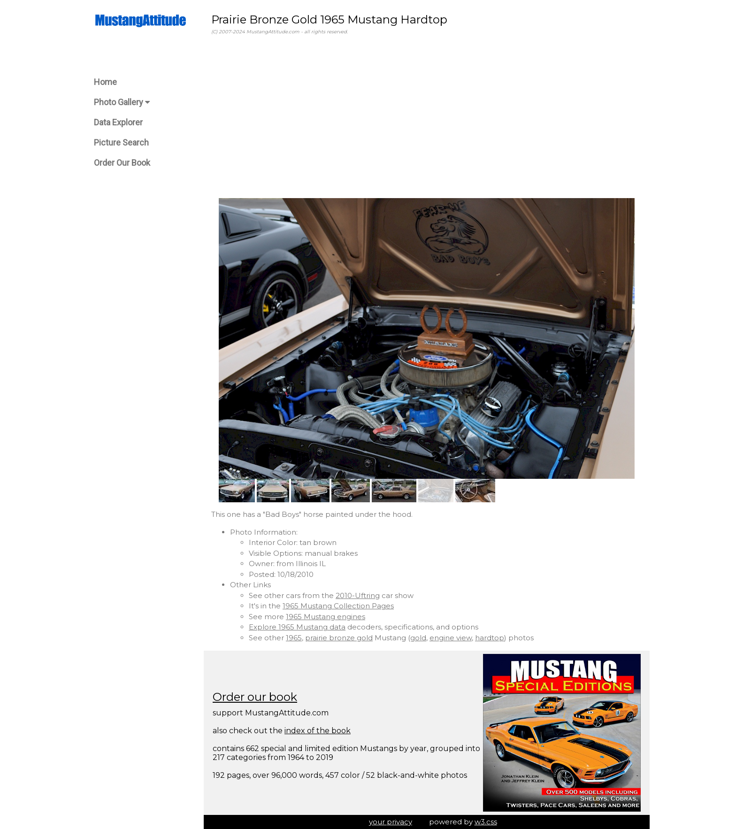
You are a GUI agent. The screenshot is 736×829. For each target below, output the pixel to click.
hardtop (489, 637)
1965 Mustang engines (325, 616)
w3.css (486, 821)
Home (105, 82)
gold (418, 637)
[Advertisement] (427, 117)
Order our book (255, 697)
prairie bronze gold (339, 637)
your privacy (390, 821)
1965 (294, 637)
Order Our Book (122, 163)
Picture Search (121, 142)
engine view (450, 637)
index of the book (317, 730)
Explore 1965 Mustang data (297, 626)
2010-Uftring (358, 595)
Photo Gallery (122, 102)
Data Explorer (118, 122)
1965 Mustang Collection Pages (338, 605)
